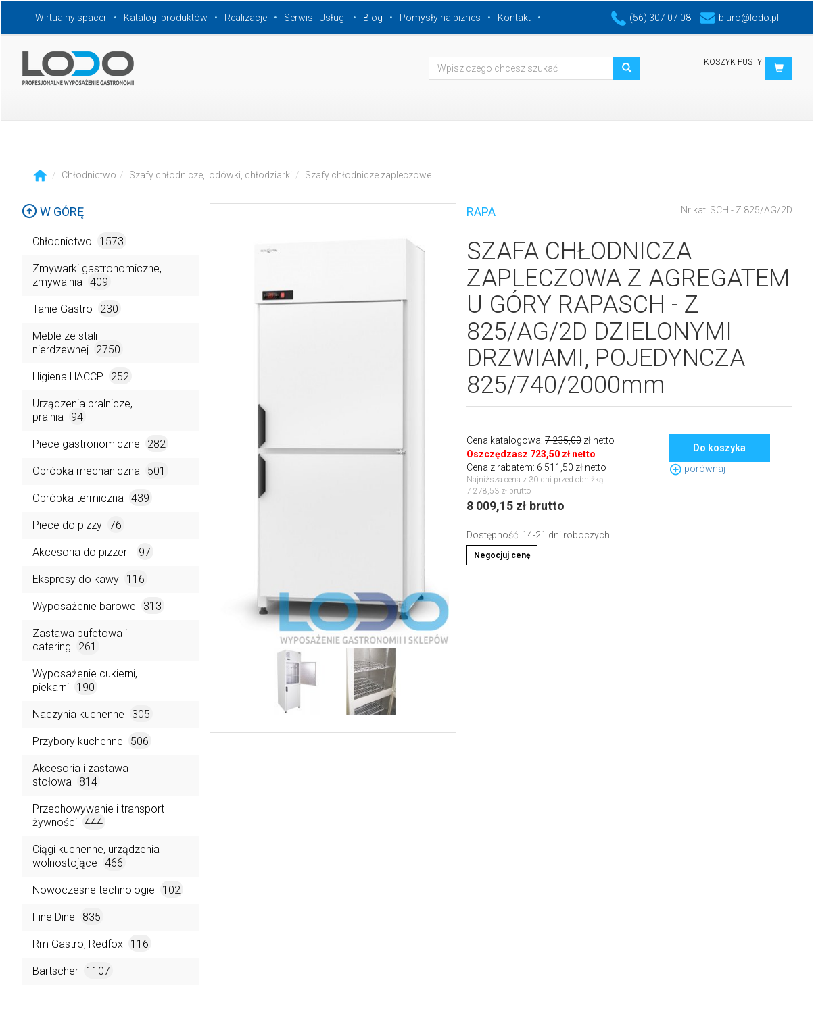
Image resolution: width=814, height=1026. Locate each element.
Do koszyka (719, 447)
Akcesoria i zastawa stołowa (80, 776)
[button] (778, 68)
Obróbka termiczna (92, 497)
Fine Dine (67, 916)
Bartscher (72, 970)
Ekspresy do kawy (89, 578)
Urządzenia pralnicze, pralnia (82, 411)
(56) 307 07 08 (651, 17)
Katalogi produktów (166, 17)
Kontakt (514, 17)
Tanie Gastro (76, 308)
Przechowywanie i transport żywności (98, 816)
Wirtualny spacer (71, 17)
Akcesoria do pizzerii (92, 551)
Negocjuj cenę (502, 555)
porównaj (697, 468)
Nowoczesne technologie (107, 889)
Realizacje (245, 17)
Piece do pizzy (78, 524)
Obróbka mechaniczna (100, 470)
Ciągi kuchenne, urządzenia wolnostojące (96, 857)
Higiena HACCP (82, 375)
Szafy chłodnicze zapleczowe (368, 175)
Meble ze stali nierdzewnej (77, 343)
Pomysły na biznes (440, 17)
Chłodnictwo (89, 175)
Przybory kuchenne (91, 740)
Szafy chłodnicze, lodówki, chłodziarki (210, 175)
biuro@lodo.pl (739, 17)
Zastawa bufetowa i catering (79, 641)
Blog (373, 17)
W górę (53, 212)
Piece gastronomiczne (100, 443)
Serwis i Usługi (315, 17)
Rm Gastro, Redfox (91, 943)
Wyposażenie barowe (98, 605)
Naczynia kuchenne (92, 713)
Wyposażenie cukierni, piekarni (84, 681)
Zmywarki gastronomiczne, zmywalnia (97, 276)
